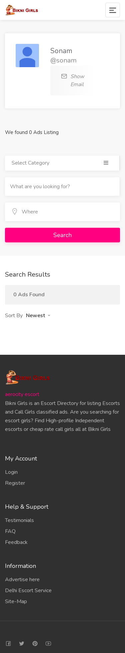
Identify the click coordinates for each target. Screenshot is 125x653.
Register (15, 483)
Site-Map (16, 601)
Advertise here (22, 579)
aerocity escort (22, 394)
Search (62, 235)
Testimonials (19, 520)
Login (11, 472)
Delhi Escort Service (28, 590)
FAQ (10, 531)
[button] (38, 315)
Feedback (16, 542)
